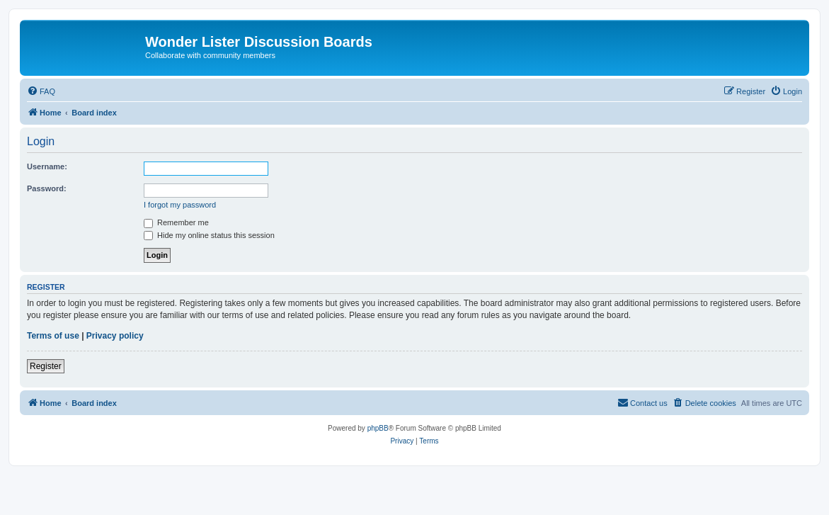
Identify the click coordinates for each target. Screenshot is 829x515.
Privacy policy (115, 336)
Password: (47, 188)
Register (46, 366)
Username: (47, 166)
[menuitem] (41, 91)
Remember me (176, 222)
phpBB (378, 428)
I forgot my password (180, 204)
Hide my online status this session (209, 235)
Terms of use (53, 336)
